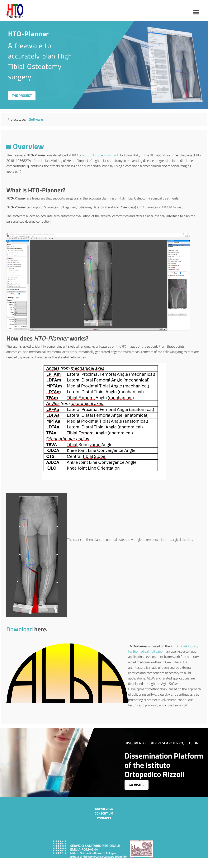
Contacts (104, 818)
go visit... (136, 784)
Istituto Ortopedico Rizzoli (100, 155)
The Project (22, 95)
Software (36, 119)
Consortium (104, 813)
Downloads (104, 808)
